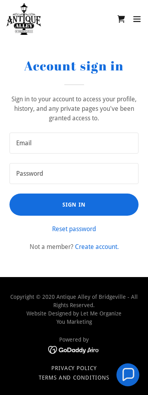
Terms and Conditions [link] (74, 377)
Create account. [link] (97, 247)
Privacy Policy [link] (74, 368)
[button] (137, 19)
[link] (23, 19)
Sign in (74, 204)
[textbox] (74, 143)
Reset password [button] (74, 229)
